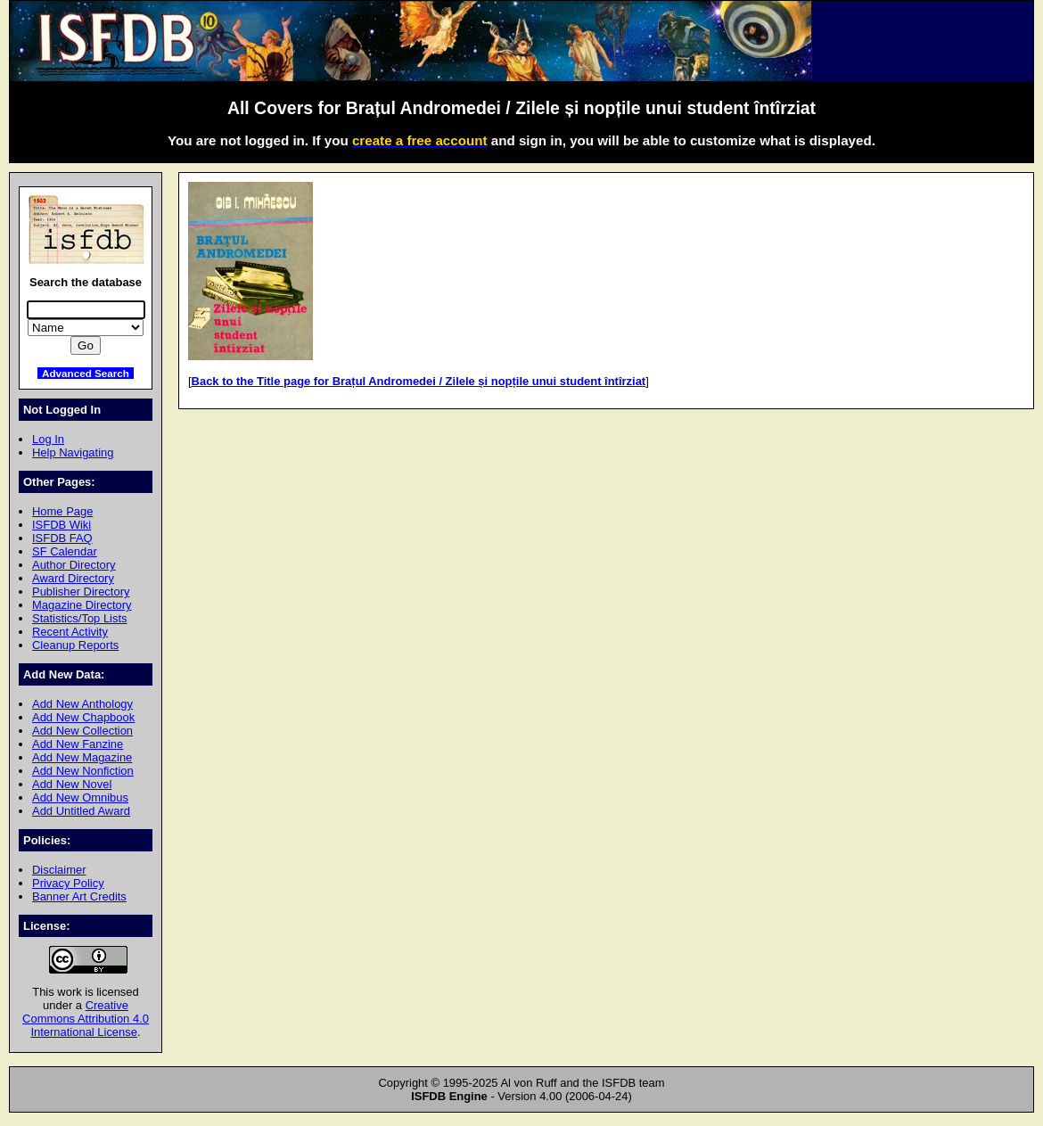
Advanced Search (85, 373)
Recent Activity (70, 631)
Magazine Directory (82, 605)
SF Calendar (64, 551)
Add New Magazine (82, 757)
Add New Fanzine (77, 744)
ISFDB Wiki (61, 524)
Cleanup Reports (75, 645)
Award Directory (73, 578)
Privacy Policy (68, 883)
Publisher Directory (80, 591)
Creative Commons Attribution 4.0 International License (85, 1019)
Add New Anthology (82, 704)
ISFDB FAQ (62, 538)
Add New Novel (71, 784)
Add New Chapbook (83, 717)
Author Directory (74, 564)
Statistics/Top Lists (79, 618)
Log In (48, 439)
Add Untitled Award (81, 811)
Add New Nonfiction (83, 770)
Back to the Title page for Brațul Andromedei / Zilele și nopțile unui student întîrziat (419, 381)
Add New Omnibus (80, 797)
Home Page (62, 511)
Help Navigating (72, 452)
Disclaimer (59, 869)
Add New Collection (82, 730)
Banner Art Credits (79, 896)
